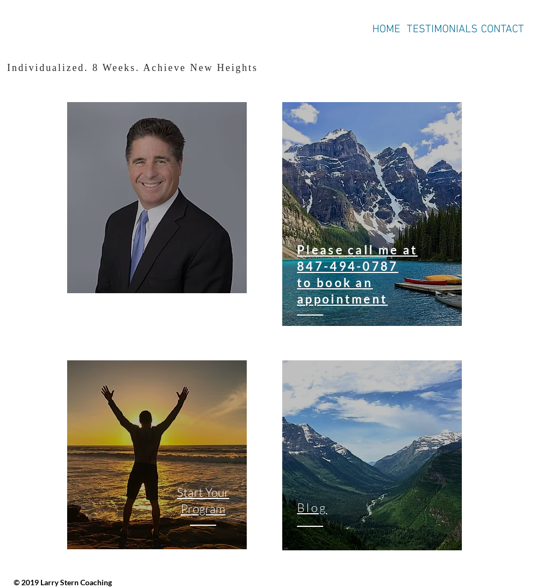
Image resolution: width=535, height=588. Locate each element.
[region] (157, 198)
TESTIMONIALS (442, 29)
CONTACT (502, 29)
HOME (386, 29)
